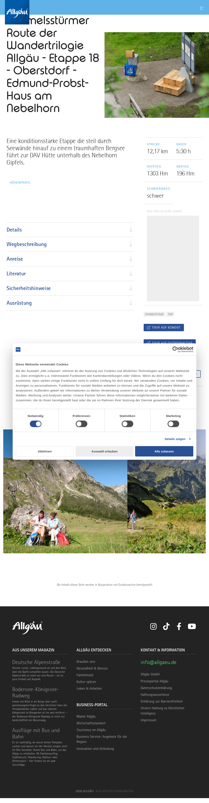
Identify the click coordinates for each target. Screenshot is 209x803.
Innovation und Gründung (95, 753)
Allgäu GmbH (150, 679)
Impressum (148, 725)
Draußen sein (86, 666)
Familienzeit (85, 680)
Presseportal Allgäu (154, 686)
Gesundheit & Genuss (92, 673)
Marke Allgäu (86, 721)
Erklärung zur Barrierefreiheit (162, 706)
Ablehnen (45, 451)
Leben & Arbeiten (89, 693)
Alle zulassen (164, 451)
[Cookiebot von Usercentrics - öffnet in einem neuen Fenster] (175, 349)
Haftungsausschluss (155, 699)
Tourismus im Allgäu (91, 735)
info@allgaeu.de (158, 667)
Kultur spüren (86, 687)
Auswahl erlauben (104, 451)
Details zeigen (175, 439)
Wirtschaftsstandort (91, 728)
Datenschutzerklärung (156, 693)
